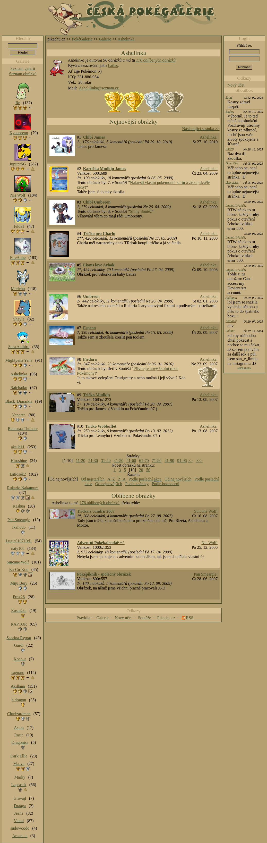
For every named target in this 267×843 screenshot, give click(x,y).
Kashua (19, 506)
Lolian (230, 331)
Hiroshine (19, 460)
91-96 (182, 460)
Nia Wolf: (209, 543)
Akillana (231, 297)
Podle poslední (144, 479)
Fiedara (90, 359)
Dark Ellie (18, 756)
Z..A (121, 479)
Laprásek (19, 784)
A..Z (111, 479)
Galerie (105, 39)
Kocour (20, 659)
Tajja (229, 97)
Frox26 (19, 597)
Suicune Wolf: (206, 511)
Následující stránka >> (201, 129)
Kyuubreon (19, 133)
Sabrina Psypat (18, 638)
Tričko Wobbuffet (100, 426)
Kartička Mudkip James (104, 168)
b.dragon (19, 700)
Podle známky (137, 484)
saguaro (17, 672)
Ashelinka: (209, 137)
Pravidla (83, 618)
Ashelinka (126, 39)
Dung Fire (232, 163)
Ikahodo (18, 527)
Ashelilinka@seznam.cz (99, 88)
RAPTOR (19, 624)
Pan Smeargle (18, 520)
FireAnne (17, 257)
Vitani (19, 821)
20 (141, 470)
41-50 (118, 460)
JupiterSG (18, 164)
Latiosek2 (18, 474)
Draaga (20, 806)
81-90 (169, 460)
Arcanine (20, 835)
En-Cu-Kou (19, 569)
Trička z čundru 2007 (96, 511)
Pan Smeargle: (206, 574)
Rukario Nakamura (22, 488)
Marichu (18, 288)
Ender (229, 111)
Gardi (18, 645)
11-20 (80, 460)
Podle (165, 484)
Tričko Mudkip (96, 395)
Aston (19, 727)
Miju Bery (18, 583)
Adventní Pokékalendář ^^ (101, 543)
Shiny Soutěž (141, 211)
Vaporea (18, 415)
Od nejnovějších (178, 479)
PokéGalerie (82, 39)
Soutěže (144, 618)
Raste (18, 735)
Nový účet (235, 85)
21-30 (93, 460)
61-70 (144, 460)
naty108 (17, 548)
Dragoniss (20, 742)
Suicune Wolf (18, 562)
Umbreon (91, 296)
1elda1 (18, 226)
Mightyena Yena (18, 360)
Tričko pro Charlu (99, 233)
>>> (199, 460)
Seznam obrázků (22, 74)
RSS (189, 618)
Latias (113, 65)
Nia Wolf (17, 195)
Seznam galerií (23, 68)
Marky (19, 777)
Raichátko (19, 387)
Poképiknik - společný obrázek (104, 574)
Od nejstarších (93, 479)
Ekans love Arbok (98, 265)
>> (190, 460)
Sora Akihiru (18, 346)
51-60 (131, 460)
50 (148, 470)
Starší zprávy (244, 367)
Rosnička (19, 610)
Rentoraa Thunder (23, 428)
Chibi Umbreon (96, 202)
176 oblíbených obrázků (156, 60)
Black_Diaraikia (18, 401)
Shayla (18, 319)
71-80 (156, 460)
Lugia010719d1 (235, 205)
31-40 (105, 460)
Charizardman (19, 714)
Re (17, 102)
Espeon (89, 328)
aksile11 (18, 447)
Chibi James (94, 137)
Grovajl (20, 798)
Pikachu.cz (166, 618)
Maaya (18, 763)
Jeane (18, 813)
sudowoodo (19, 828)
